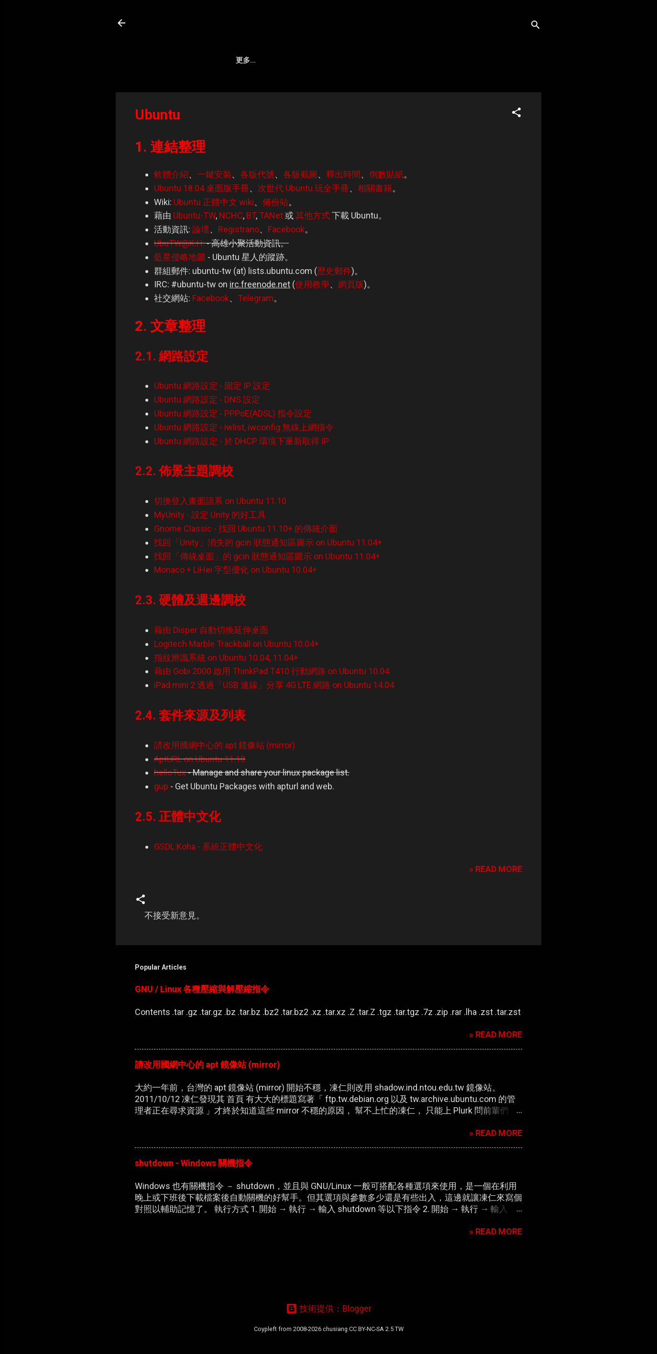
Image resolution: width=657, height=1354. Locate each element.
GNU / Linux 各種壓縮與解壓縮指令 (202, 1022)
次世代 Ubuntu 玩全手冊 (303, 221)
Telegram (256, 331)
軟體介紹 (171, 207)
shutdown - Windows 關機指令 (193, 1196)
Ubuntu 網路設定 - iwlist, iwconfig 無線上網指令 (244, 460)
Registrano (238, 262)
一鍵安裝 (214, 207)
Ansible (203, 91)
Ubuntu (349, 91)
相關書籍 (375, 221)
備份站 (275, 235)
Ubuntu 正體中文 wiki (214, 235)
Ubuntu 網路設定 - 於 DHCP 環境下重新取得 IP (241, 474)
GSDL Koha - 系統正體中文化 (208, 879)
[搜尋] (535, 26)
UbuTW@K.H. (179, 276)
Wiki (435, 91)
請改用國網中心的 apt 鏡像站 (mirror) (224, 778)
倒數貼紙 (386, 207)
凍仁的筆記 (167, 23)
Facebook (286, 262)
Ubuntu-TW (194, 248)
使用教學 (312, 317)
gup (161, 819)
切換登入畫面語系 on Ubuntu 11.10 (220, 534)
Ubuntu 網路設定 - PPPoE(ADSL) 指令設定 (233, 446)
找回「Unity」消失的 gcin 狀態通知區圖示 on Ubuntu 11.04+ (268, 575)
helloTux (170, 805)
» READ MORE (495, 902)
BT (251, 248)
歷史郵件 (334, 304)
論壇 (200, 262)
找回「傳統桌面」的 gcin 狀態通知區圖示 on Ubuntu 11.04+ (267, 589)
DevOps (303, 91)
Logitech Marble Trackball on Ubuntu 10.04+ (236, 677)
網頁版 (351, 317)
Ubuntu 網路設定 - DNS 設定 (207, 432)
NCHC (231, 248)
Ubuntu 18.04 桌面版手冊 (201, 221)
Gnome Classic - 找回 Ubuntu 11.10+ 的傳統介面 (246, 562)
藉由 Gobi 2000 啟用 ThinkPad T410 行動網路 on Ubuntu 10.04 (271, 704)
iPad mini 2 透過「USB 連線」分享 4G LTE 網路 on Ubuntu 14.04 (274, 718)
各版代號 (257, 207)
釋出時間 (343, 207)
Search (396, 91)
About (158, 91)
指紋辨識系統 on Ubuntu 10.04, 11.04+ (226, 691)
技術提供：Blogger (329, 1308)
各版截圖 (300, 207)
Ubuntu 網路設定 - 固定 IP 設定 (212, 419)
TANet (271, 248)
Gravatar (479, 91)
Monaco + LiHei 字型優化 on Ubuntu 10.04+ (235, 603)
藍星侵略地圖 (180, 290)
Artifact (254, 91)
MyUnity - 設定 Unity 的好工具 (210, 548)
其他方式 (313, 248)
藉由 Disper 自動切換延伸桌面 (211, 663)
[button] (516, 147)
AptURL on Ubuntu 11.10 (199, 792)
